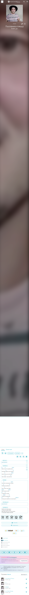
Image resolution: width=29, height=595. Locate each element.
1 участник (5, 540)
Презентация (9, 449)
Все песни (24, 574)
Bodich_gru (14, 28)
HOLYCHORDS (5, 557)
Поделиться (14, 525)
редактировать (7, 567)
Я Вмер (7, 587)
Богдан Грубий (4, 538)
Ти (5, 582)
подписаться (24, 560)
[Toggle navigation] (27, 1)
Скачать (14, 522)
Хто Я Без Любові (9, 591)
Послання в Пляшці (9, 578)
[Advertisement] (14, 432)
